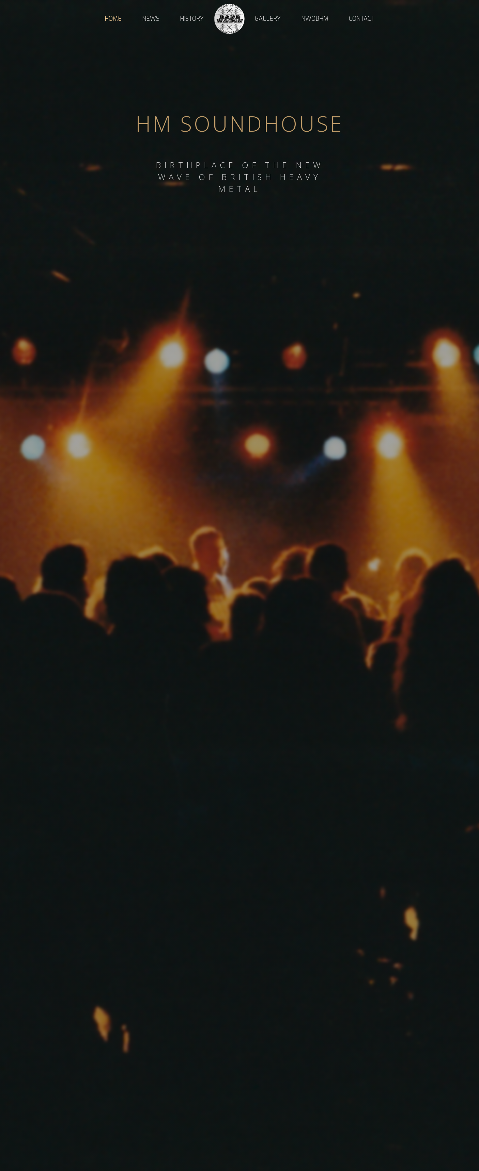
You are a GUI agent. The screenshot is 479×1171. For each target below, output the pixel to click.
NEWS (150, 19)
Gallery (268, 19)
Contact (361, 19)
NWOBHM (314, 19)
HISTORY (192, 19)
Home (113, 19)
